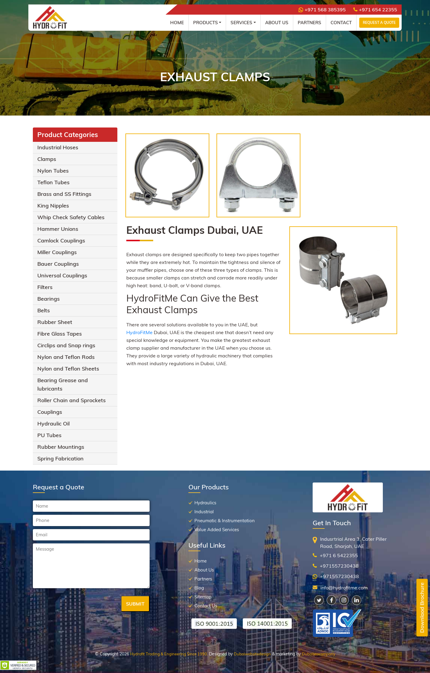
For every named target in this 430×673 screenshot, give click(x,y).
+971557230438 (339, 566)
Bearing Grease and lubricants (62, 384)
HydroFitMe (139, 332)
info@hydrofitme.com (344, 588)
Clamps (46, 159)
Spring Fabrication (60, 458)
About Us (276, 22)
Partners (309, 22)
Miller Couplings (57, 252)
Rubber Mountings (60, 446)
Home (177, 22)
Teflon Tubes (53, 182)
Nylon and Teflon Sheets (68, 368)
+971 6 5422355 (339, 555)
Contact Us (205, 606)
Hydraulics (205, 502)
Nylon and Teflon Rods (66, 357)
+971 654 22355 (375, 10)
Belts (43, 310)
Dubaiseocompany (318, 654)
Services (241, 22)
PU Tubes (49, 435)
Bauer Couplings (58, 263)
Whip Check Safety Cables (71, 217)
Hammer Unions (57, 228)
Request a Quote (379, 22)
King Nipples (53, 205)
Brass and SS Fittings (64, 193)
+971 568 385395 (322, 10)
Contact (341, 22)
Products (205, 22)
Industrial (204, 511)
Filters (45, 287)
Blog (199, 588)
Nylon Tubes (53, 170)
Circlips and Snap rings (66, 345)
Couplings (49, 411)
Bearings (48, 298)
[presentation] (78, 604)
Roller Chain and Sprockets (71, 400)
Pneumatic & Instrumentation (224, 520)
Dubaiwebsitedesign (252, 654)
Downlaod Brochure (422, 608)
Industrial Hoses (57, 147)
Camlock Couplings (61, 240)
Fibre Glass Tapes (59, 333)
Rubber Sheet (54, 322)
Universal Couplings (62, 275)
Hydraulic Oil (53, 423)
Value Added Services (216, 529)
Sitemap (202, 597)
